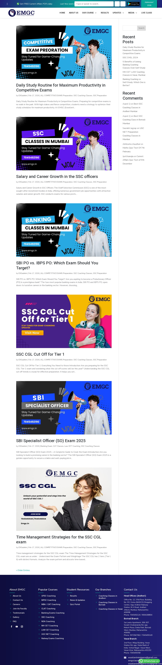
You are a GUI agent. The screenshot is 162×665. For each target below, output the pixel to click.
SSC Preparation (100, 95)
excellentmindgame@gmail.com (142, 657)
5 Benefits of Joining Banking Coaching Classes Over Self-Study (134, 64)
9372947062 (135, 635)
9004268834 (147, 615)
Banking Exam (46, 446)
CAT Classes (58, 446)
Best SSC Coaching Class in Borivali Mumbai (134, 120)
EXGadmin (23, 95)
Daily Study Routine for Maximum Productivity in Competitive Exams (60, 87)
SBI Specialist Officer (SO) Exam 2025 (51, 441)
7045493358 (135, 653)
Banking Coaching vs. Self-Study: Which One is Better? (134, 82)
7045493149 (147, 635)
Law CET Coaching (72, 446)
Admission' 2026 (149, 4)
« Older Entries (23, 570)
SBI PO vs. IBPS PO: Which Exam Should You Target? (57, 265)
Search (141, 28)
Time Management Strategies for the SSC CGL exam (58, 539)
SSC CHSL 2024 (130, 57)
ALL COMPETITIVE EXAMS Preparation (57, 95)
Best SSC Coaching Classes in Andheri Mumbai (133, 107)
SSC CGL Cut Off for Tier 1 (40, 354)
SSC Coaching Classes (83, 95)
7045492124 (135, 615)
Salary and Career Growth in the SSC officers (57, 177)
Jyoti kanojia (128, 156)
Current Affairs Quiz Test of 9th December (133, 160)
